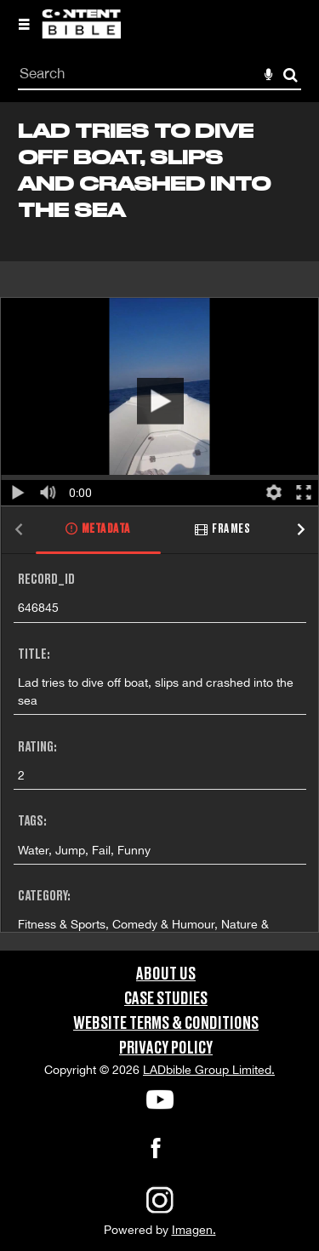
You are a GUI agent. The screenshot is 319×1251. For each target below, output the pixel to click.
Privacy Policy (166, 1048)
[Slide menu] (24, 24)
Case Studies (166, 999)
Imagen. (194, 1230)
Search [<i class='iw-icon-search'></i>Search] (290, 74)
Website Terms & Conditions (166, 1023)
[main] (159, 526)
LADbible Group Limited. (209, 1070)
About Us (166, 974)
